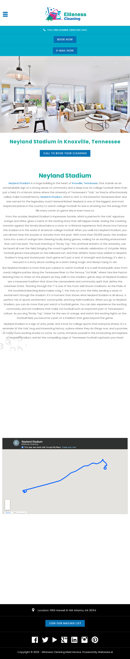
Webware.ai (105, 652)
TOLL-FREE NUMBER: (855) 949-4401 (67, 30)
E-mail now (65, 50)
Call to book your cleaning (65, 153)
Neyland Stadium (19, 183)
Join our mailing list (65, 623)
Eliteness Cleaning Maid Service (61, 652)
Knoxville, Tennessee (85, 183)
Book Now (65, 39)
